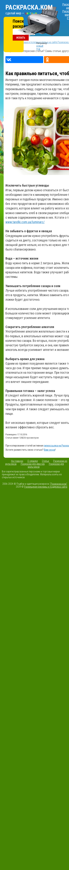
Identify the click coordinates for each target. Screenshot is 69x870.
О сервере (32, 461)
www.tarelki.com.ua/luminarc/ (25, 222)
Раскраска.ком (29, 7)
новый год (39, 47)
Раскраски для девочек (33, 463)
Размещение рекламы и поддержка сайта (45, 486)
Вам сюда (49, 449)
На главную (17, 461)
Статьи (45, 461)
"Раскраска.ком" (58, 483)
